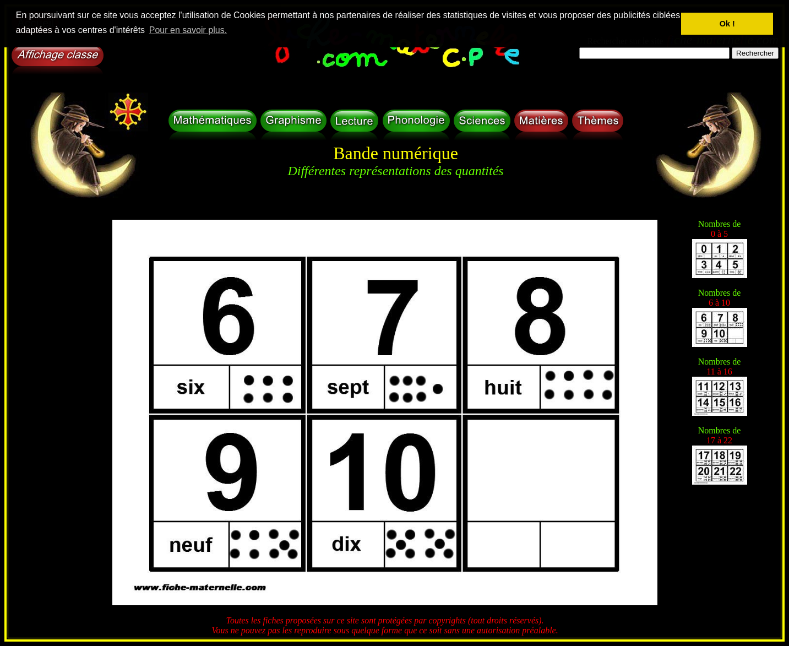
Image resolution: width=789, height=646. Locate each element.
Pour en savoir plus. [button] (188, 30)
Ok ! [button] (727, 23)
